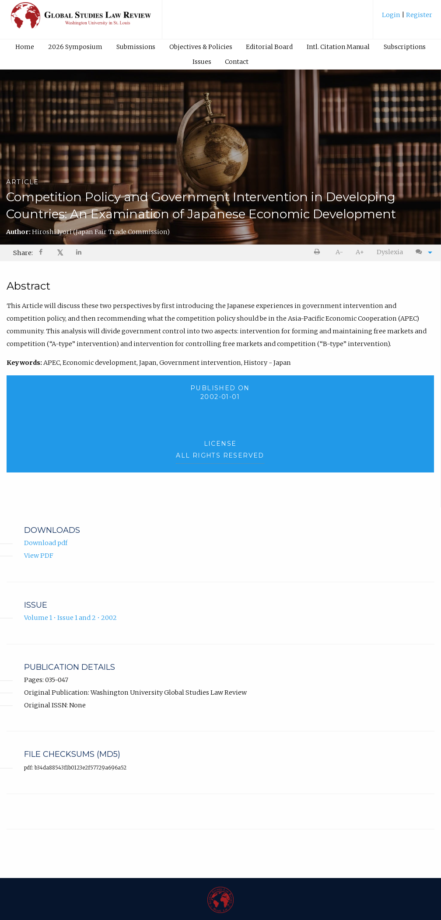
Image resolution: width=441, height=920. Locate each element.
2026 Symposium (75, 47)
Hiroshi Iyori (101, 232)
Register (418, 15)
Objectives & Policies (200, 47)
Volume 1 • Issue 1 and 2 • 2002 (70, 618)
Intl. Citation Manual (338, 47)
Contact (236, 62)
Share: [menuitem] (23, 253)
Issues (201, 62)
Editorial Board (269, 47)
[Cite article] (421, 252)
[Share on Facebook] (41, 253)
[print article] (318, 252)
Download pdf (45, 543)
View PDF (38, 556)
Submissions (135, 47)
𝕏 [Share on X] (60, 253)
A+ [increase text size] (360, 252)
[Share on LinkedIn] (79, 253)
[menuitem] (407, 18)
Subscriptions (405, 47)
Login (392, 15)
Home (24, 47)
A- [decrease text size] (339, 252)
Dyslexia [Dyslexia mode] (390, 252)
